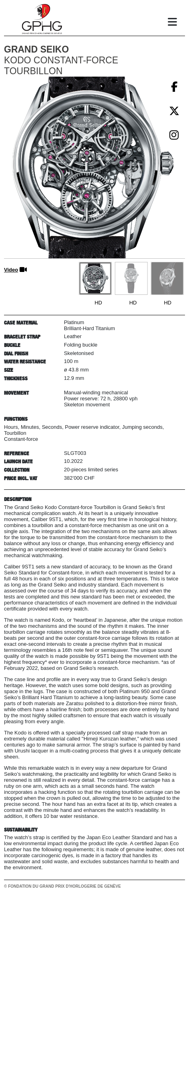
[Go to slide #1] (95, 278)
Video (11, 270)
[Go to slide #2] (131, 278)
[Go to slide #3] (167, 278)
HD (98, 303)
